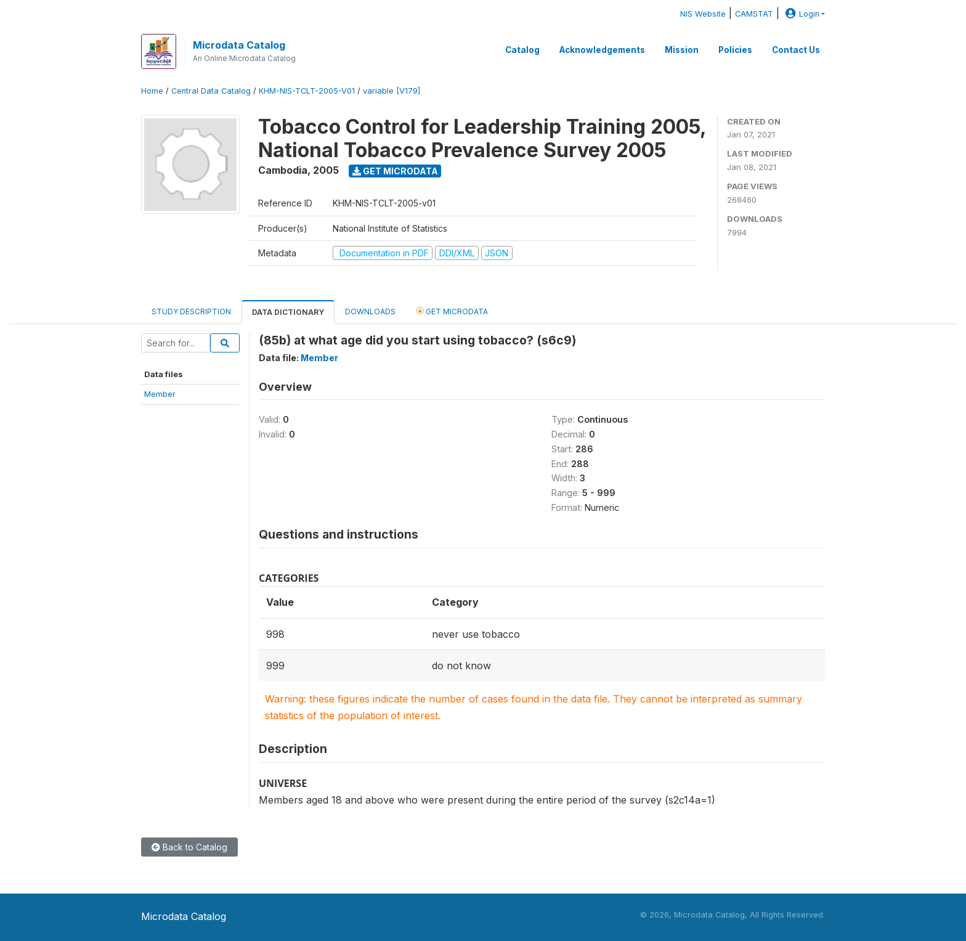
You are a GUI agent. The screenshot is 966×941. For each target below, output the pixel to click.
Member (160, 394)
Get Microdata (395, 171)
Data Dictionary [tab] (288, 312)
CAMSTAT (754, 13)
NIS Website (703, 13)
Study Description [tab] (191, 311)
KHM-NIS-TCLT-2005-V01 (307, 91)
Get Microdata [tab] (452, 311)
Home (152, 91)
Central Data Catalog (211, 91)
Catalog (522, 50)
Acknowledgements (602, 50)
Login (800, 13)
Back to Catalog (189, 847)
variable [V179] (391, 91)
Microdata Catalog (239, 45)
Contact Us (796, 50)
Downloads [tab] (370, 311)
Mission (682, 50)
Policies (735, 50)
